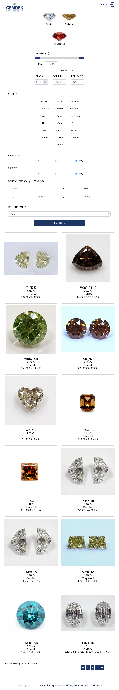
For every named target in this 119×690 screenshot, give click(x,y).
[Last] (102, 667)
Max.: (64, 70)
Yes (37, 160)
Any (81, 160)
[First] (83, 667)
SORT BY (58, 76)
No (58, 160)
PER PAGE (77, 76)
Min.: (41, 64)
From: (15, 188)
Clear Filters (59, 223)
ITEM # (39, 76)
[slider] (37, 58)
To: (13, 197)
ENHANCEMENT (17, 207)
